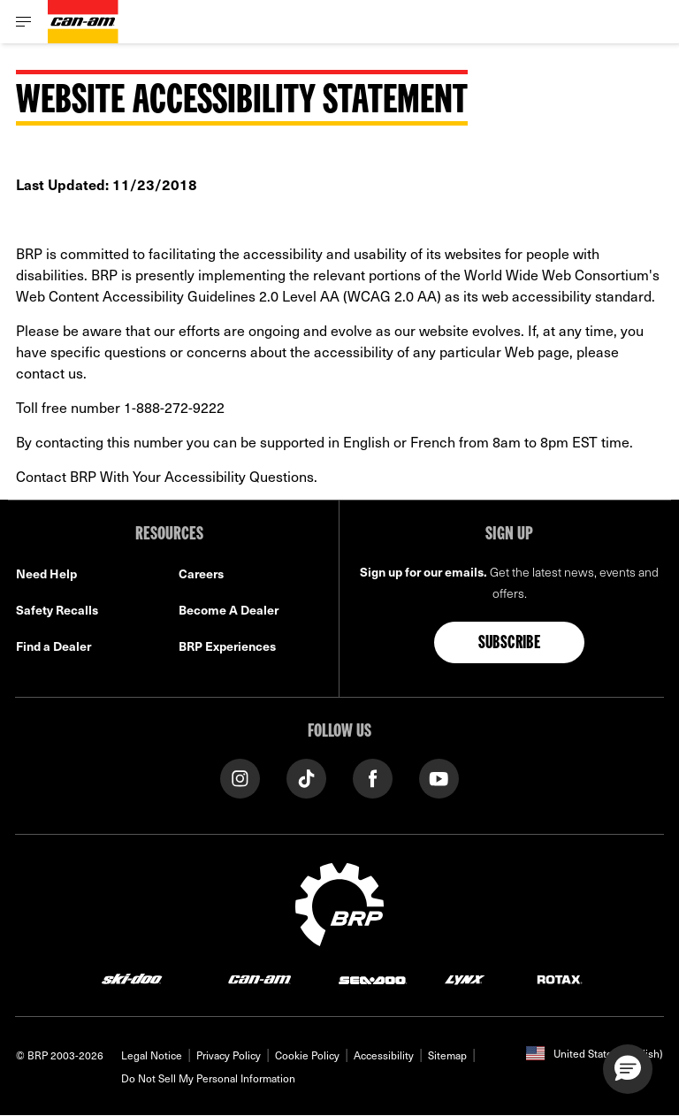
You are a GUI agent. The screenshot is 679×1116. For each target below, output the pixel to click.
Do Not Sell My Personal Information (208, 1078)
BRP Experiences (227, 646)
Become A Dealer (228, 609)
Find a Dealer (53, 646)
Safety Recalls (57, 609)
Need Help (46, 573)
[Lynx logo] (465, 978)
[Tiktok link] (306, 777)
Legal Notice (151, 1055)
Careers (201, 573)
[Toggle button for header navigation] (24, 21)
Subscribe (509, 644)
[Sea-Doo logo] (372, 978)
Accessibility (384, 1055)
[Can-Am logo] (83, 21)
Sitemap (447, 1055)
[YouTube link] (439, 777)
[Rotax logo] (560, 978)
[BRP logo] (339, 902)
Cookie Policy (307, 1055)
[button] (627, 1069)
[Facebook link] (373, 777)
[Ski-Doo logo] (131, 978)
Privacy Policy (228, 1055)
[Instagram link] (240, 777)
